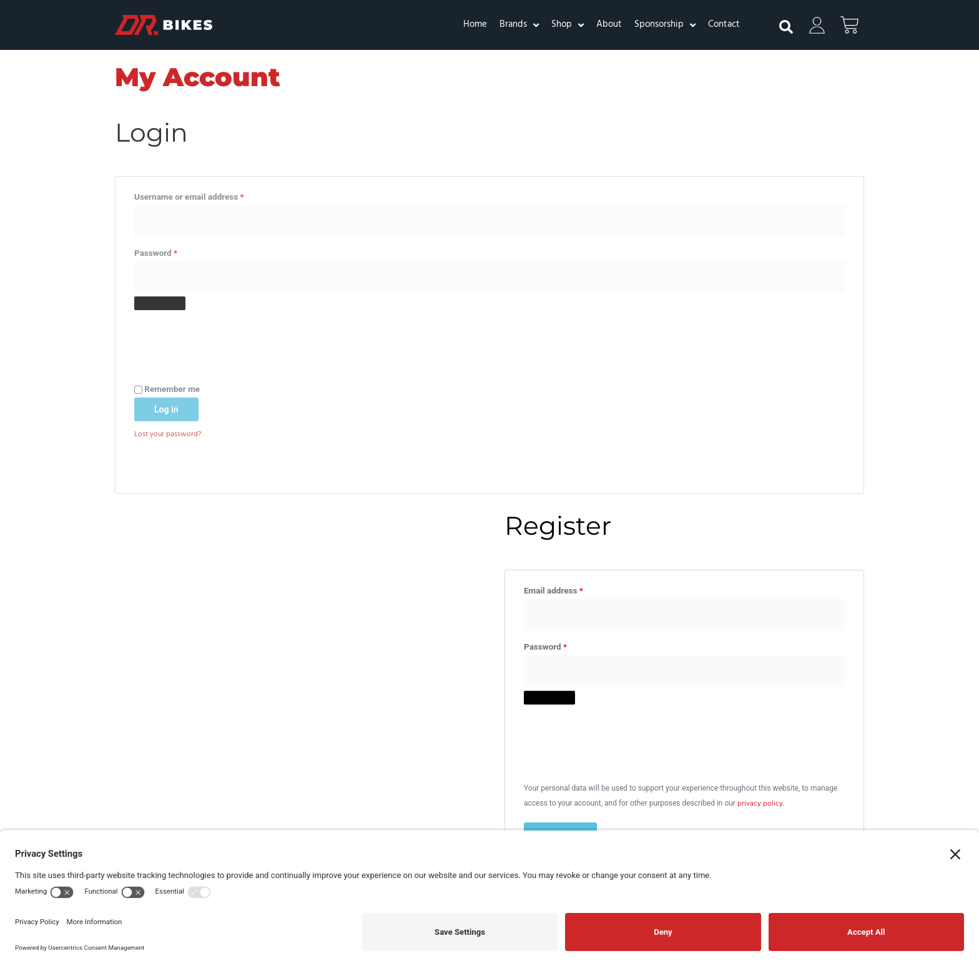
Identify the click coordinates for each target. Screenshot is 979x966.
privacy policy (760, 410)
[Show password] (159, 304)
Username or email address (205, 195)
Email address (570, 195)
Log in (166, 411)
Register (560, 441)
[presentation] (229, 340)
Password (172, 251)
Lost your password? (167, 437)
